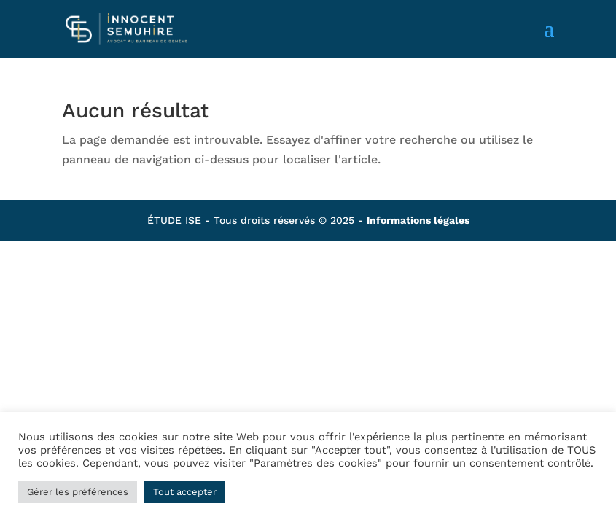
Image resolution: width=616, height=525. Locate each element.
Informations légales (418, 220)
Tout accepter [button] (185, 491)
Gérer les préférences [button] (77, 491)
